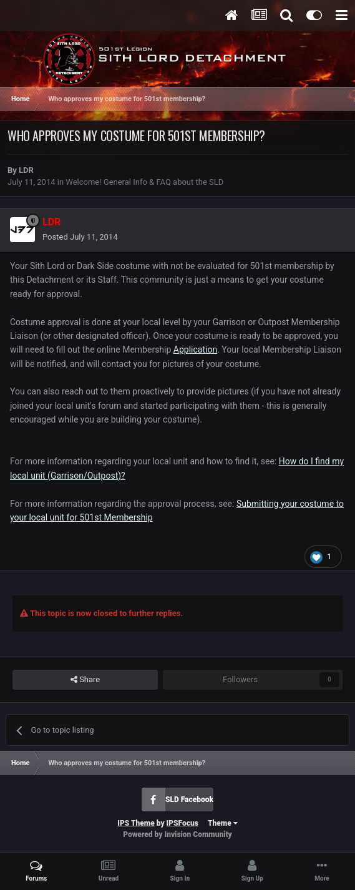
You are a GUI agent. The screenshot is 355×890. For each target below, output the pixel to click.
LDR (26, 170)
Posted (79, 237)
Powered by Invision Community (177, 834)
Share (85, 679)
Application (195, 350)
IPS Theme (135, 823)
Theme (223, 823)
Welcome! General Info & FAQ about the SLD (144, 182)
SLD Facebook (189, 799)
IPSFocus (182, 823)
